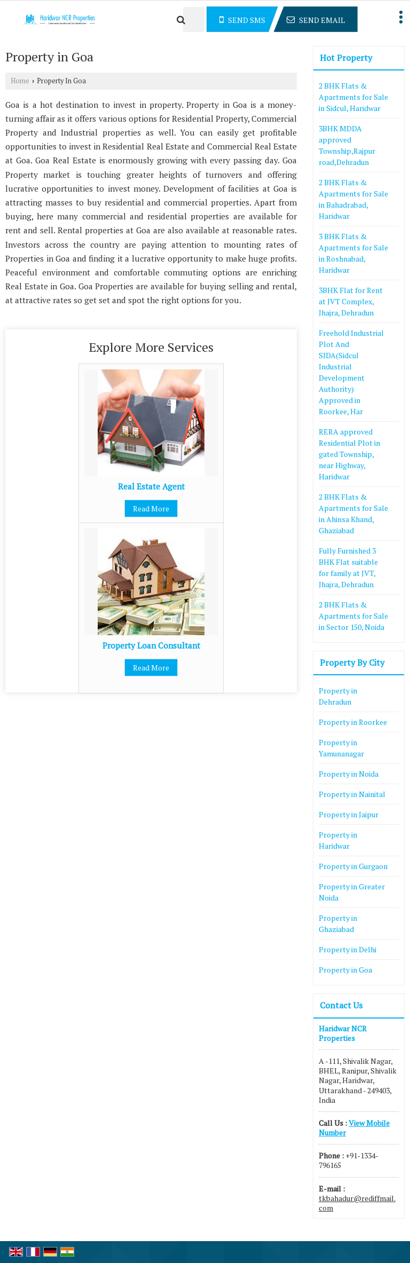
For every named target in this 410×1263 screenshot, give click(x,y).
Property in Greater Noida (352, 892)
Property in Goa (345, 970)
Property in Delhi (347, 949)
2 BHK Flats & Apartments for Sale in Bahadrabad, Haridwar (353, 199)
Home (20, 80)
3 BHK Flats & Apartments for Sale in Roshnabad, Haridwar (353, 253)
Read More (151, 508)
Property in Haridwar (338, 840)
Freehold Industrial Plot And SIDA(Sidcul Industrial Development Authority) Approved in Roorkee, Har (351, 372)
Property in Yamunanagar (341, 748)
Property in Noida (349, 774)
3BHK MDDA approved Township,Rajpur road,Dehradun (347, 145)
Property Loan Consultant (151, 645)
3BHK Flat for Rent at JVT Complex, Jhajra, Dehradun (351, 301)
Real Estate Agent (151, 486)
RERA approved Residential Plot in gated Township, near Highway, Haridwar (349, 454)
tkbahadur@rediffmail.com (357, 1203)
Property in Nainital (352, 794)
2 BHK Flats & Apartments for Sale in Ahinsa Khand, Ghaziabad (353, 513)
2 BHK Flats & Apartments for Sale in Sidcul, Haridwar (353, 97)
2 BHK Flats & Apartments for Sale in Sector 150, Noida (353, 615)
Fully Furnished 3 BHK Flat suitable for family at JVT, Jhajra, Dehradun (348, 567)
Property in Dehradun (338, 696)
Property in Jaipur (349, 814)
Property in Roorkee (353, 722)
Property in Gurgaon (353, 866)
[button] (354, 1128)
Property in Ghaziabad (338, 923)
